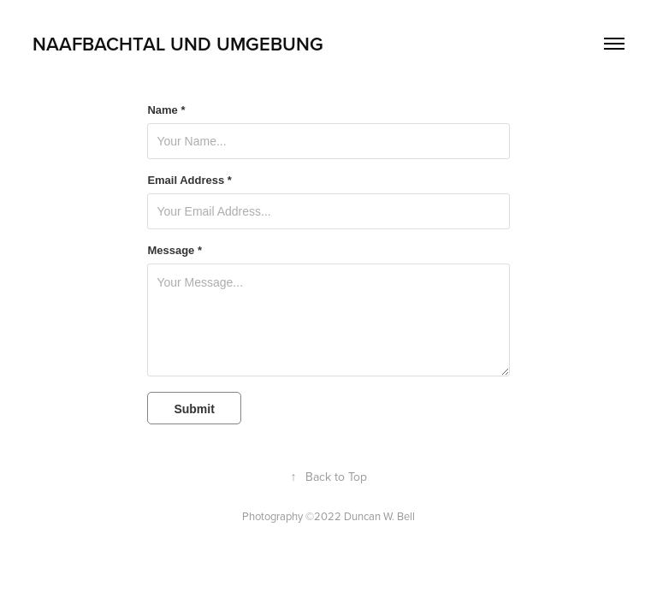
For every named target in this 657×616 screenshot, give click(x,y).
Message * (174, 251)
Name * (166, 110)
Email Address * (189, 181)
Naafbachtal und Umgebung (178, 43)
